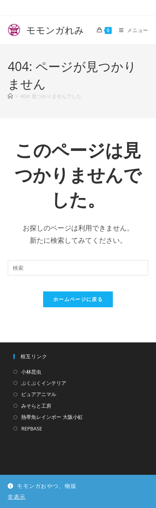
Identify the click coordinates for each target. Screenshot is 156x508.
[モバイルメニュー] (130, 30)
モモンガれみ (46, 30)
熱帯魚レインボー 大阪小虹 (51, 416)
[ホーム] (10, 96)
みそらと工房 (36, 405)
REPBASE (31, 428)
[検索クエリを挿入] (78, 268)
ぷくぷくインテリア (43, 382)
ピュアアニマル (38, 394)
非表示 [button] (17, 496)
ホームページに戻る (78, 299)
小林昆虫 (31, 371)
